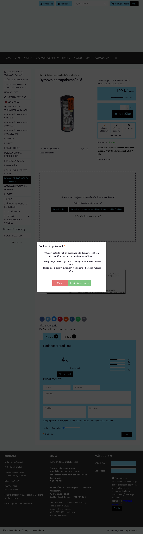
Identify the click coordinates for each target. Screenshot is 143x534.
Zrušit (60, 283)
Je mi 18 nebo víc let (79, 283)
